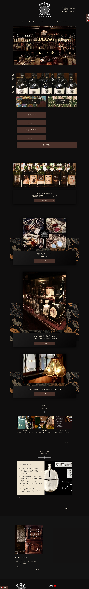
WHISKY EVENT (52, 574)
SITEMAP (67, 575)
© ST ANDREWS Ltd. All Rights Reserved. (44, 585)
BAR (67, 572)
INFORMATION (67, 574)
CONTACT (37, 575)
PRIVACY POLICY (52, 575)
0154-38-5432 (69, 12)
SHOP (38, 574)
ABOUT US (52, 572)
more (66, 424)
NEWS (38, 572)
